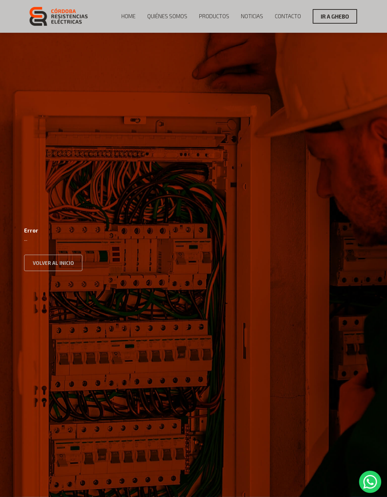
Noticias (252, 16)
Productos (214, 16)
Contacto (288, 16)
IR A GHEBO (335, 16)
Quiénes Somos (167, 16)
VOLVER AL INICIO (53, 263)
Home (128, 16)
